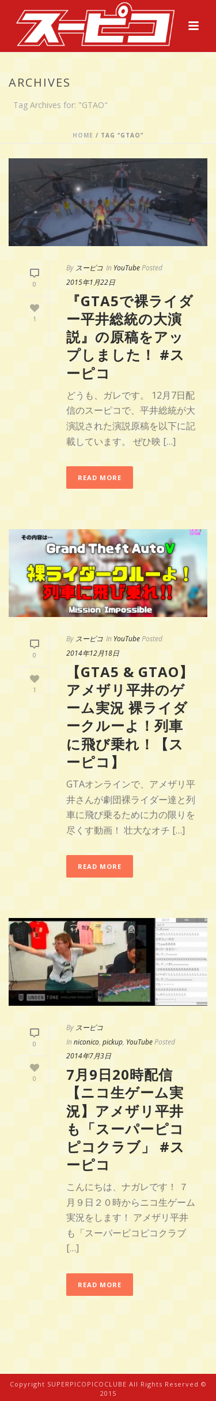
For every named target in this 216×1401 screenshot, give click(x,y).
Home (83, 135)
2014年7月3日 (88, 1056)
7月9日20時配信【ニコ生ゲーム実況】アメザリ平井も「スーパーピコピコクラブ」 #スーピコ (125, 1119)
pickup (113, 1042)
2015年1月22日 (90, 282)
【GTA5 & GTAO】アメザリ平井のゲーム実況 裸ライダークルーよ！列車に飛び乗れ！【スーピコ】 (130, 716)
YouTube (126, 268)
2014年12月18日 (92, 653)
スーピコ (89, 268)
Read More (100, 477)
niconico (86, 1042)
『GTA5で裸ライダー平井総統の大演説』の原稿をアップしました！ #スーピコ (130, 336)
